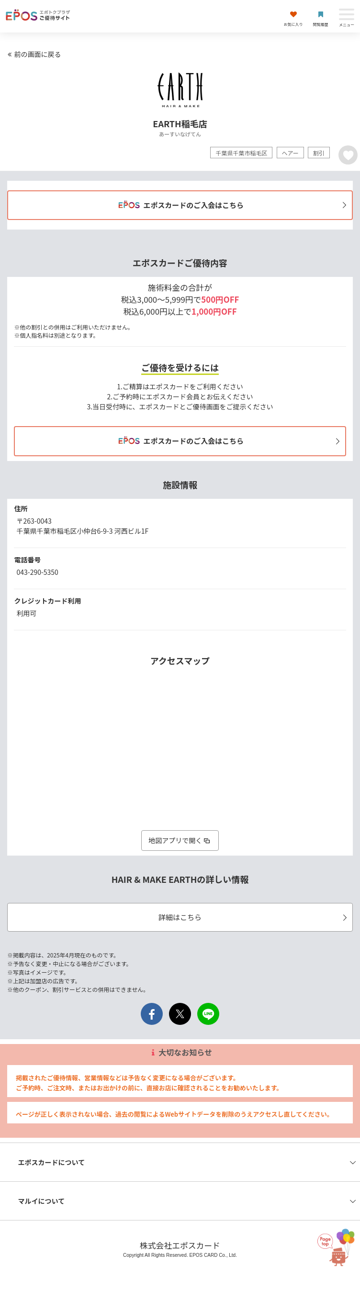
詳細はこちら (254, 917)
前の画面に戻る (33, 54)
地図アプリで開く (180, 840)
